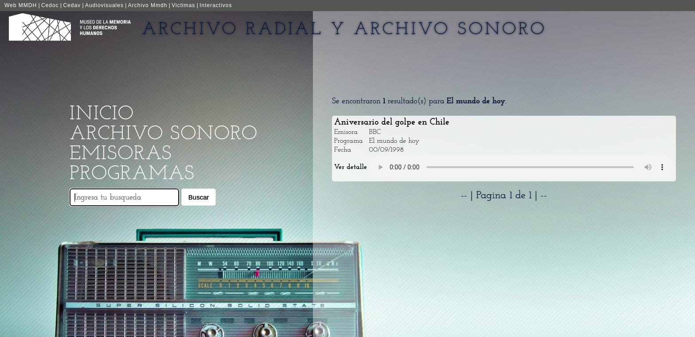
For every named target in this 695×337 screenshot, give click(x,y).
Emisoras (121, 154)
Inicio (102, 114)
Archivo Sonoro (164, 134)
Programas (132, 174)
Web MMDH (20, 5)
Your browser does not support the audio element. (521, 167)
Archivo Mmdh (148, 5)
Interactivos (215, 5)
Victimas (183, 5)
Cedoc (50, 5)
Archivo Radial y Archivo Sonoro (344, 30)
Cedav (72, 5)
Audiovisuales (104, 5)
